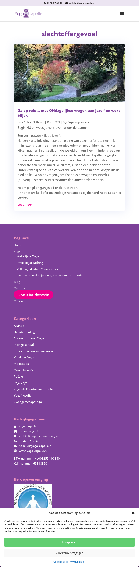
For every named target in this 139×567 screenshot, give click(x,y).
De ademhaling (24, 332)
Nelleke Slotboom (34, 122)
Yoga (17, 251)
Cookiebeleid (60, 561)
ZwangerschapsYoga (28, 402)
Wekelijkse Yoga (28, 256)
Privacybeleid (77, 561)
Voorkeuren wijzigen (69, 553)
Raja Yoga (68, 122)
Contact (19, 301)
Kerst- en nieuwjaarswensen (33, 351)
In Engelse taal (24, 345)
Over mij (20, 288)
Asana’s (19, 325)
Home (18, 245)
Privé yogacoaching (30, 263)
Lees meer (25, 204)
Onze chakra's (23, 370)
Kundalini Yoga (24, 357)
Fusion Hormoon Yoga (29, 338)
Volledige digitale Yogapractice (38, 269)
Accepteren (69, 542)
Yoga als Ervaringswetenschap (34, 389)
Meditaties (21, 364)
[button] (133, 513)
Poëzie (18, 376)
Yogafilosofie (82, 122)
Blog (17, 282)
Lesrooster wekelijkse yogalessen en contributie (50, 275)
